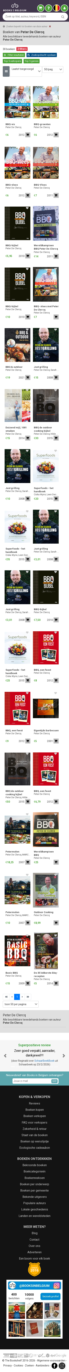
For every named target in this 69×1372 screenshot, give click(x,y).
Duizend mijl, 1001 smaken (16, 429)
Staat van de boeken (35, 1135)
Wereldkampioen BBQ (44, 853)
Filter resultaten (14, 55)
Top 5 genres (31, 61)
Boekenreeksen (34, 1178)
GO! (54, 1081)
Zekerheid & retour (35, 1129)
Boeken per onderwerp (34, 1184)
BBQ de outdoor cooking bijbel (43, 429)
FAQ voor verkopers (34, 1122)
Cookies (18, 1365)
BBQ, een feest (42, 669)
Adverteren (34, 1252)
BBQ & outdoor (14, 367)
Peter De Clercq (13, 127)
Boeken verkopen (34, 1116)
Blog (35, 1233)
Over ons (34, 1246)
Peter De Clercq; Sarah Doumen (46, 370)
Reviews (34, 1103)
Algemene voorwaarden (51, 1360)
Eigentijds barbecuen (46, 730)
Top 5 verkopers (12, 61)
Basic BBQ (12, 972)
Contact (34, 1239)
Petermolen (12, 851)
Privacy (7, 1365)
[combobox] (26, 71)
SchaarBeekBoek (44, 1060)
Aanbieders (42, 1365)
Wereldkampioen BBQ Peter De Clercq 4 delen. (46, 247)
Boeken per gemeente (34, 1190)
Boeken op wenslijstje (34, 1141)
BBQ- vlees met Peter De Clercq (46, 308)
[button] (5, 1056)
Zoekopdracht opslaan (42, 55)
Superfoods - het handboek (43, 490)
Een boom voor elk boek (34, 1258)
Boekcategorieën (34, 1171)
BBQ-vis (10, 124)
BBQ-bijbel (12, 245)
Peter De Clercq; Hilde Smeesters (46, 434)
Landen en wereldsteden (34, 1216)
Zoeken (29, 1365)
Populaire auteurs (34, 1203)
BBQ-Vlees (40, 184)
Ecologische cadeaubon (34, 1147)
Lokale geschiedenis (34, 1209)
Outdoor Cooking (43, 912)
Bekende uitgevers (34, 1197)
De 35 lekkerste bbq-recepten (46, 974)
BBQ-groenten (42, 124)
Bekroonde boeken (34, 1165)
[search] (63, 16)
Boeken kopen (34, 1109)
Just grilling (41, 367)
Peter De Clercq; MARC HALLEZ (18, 854)
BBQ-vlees (12, 184)
